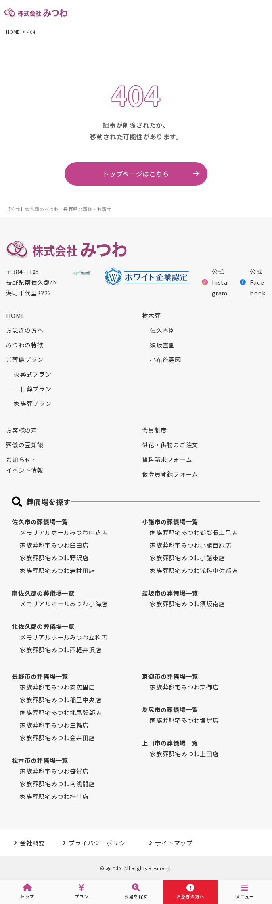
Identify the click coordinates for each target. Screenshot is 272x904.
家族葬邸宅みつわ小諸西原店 (190, 545)
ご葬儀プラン (25, 359)
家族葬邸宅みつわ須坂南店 (187, 603)
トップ (27, 892)
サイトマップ (174, 843)
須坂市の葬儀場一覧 (170, 593)
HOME (15, 315)
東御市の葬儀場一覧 (170, 676)
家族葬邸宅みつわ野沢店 (54, 558)
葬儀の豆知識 (25, 445)
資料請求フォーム (167, 459)
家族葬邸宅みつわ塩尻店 (184, 720)
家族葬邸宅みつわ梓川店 (54, 796)
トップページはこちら (136, 173)
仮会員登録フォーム (170, 474)
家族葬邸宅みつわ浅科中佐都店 (194, 570)
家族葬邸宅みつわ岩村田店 (57, 570)
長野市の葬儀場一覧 (40, 676)
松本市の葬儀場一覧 (40, 760)
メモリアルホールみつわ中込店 (63, 532)
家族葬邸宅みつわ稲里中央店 (60, 699)
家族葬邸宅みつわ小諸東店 (187, 558)
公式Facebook (253, 282)
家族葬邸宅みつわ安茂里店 (57, 687)
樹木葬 (151, 315)
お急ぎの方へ (25, 330)
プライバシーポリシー (100, 843)
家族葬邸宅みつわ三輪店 (54, 725)
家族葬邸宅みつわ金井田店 (57, 738)
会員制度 (154, 430)
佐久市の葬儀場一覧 (40, 521)
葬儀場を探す (48, 501)
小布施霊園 (165, 359)
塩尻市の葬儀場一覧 (170, 709)
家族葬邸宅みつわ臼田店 (54, 545)
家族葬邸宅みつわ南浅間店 (57, 784)
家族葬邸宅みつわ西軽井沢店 (60, 649)
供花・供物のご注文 (170, 445)
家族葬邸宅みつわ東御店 (184, 687)
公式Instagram (215, 282)
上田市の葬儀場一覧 (170, 743)
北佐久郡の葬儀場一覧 (43, 626)
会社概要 (32, 843)
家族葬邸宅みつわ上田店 (184, 753)
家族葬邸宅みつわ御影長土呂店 (194, 532)
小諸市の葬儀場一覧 (170, 521)
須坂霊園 (162, 345)
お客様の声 (21, 430)
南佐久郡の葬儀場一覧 (43, 593)
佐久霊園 (162, 330)
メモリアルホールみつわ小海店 (63, 603)
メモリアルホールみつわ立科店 (63, 637)
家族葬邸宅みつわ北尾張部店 (60, 712)
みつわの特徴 (25, 345)
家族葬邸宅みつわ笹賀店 (54, 771)
